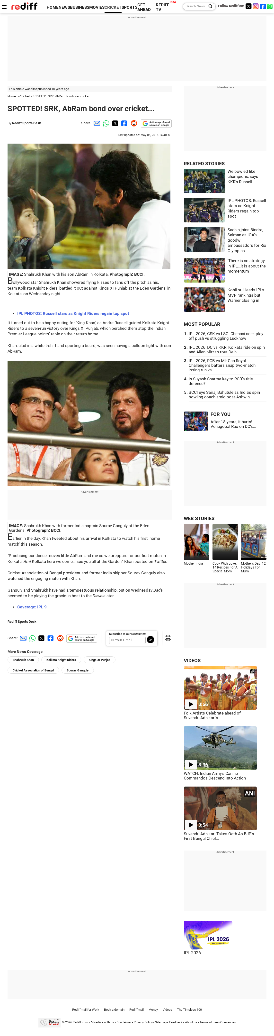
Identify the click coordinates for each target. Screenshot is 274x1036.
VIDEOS (192, 660)
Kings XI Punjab (99, 660)
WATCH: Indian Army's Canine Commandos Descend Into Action (215, 775)
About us (191, 1022)
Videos (167, 1009)
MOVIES (97, 7)
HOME (53, 7)
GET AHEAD (144, 7)
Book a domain (114, 1009)
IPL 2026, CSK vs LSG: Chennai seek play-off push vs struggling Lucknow (227, 336)
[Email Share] (96, 123)
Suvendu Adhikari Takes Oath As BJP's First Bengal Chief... (219, 836)
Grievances (228, 1022)
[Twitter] (248, 6)
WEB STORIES (199, 518)
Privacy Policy (143, 1022)
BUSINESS (79, 7)
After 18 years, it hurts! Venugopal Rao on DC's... (233, 424)
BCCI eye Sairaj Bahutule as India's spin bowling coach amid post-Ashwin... (224, 394)
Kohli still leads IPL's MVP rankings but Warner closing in (246, 295)
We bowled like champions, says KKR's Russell (243, 176)
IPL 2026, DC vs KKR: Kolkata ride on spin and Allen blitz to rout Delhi (227, 349)
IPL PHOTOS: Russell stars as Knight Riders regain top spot (73, 313)
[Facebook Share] (123, 123)
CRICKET (113, 7)
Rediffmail (136, 1009)
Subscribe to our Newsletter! (127, 634)
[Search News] (209, 6)
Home (12, 96)
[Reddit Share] (133, 123)
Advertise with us (102, 1022)
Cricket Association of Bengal (33, 670)
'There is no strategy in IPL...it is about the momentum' (247, 266)
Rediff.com (80, 1022)
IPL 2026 (192, 952)
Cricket (24, 96)
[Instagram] (255, 6)
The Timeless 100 (189, 1009)
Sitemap (161, 1022)
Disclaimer (123, 1022)
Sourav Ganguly (78, 670)
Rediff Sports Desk (26, 123)
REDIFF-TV (163, 7)
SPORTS (129, 7)
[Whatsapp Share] (105, 123)
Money (153, 1009)
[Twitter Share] (114, 123)
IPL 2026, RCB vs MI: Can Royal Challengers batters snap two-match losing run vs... (222, 365)
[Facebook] (263, 6)
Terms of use (209, 1022)
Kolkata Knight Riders (61, 660)
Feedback (176, 1022)
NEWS (64, 7)
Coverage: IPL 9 (32, 607)
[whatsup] (270, 6)
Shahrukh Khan (23, 660)
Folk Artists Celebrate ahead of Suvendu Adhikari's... (212, 715)
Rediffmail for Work (85, 1009)
